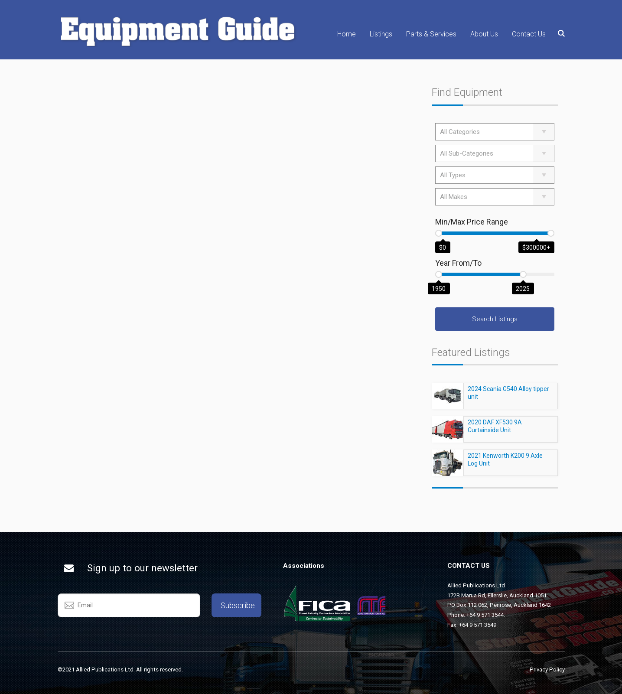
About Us (484, 34)
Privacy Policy (547, 669)
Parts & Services (431, 34)
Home (346, 34)
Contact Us (529, 34)
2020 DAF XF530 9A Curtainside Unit (495, 430)
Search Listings (495, 319)
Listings (381, 34)
